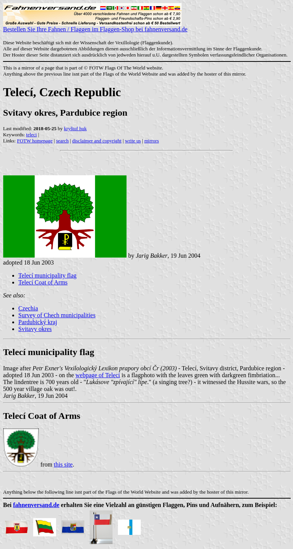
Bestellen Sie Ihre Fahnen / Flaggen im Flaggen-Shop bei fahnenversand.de (95, 26)
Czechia (28, 308)
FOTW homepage (34, 141)
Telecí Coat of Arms (43, 282)
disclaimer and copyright (96, 141)
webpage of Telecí (98, 375)
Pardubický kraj (37, 322)
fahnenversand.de (36, 505)
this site (63, 464)
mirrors (151, 141)
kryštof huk (75, 128)
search (62, 141)
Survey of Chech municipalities (56, 315)
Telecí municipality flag (47, 275)
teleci (31, 134)
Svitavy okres (35, 329)
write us (133, 141)
